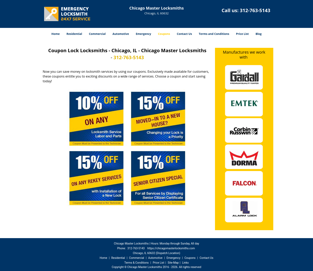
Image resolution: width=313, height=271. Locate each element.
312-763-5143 (255, 10)
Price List (242, 34)
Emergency (143, 34)
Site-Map (173, 262)
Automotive (121, 34)
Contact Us (184, 34)
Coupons (164, 34)
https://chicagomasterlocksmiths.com (171, 248)
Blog (258, 34)
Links (185, 262)
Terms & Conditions (136, 262)
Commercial (97, 34)
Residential (74, 34)
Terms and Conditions (214, 34)
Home (56, 34)
